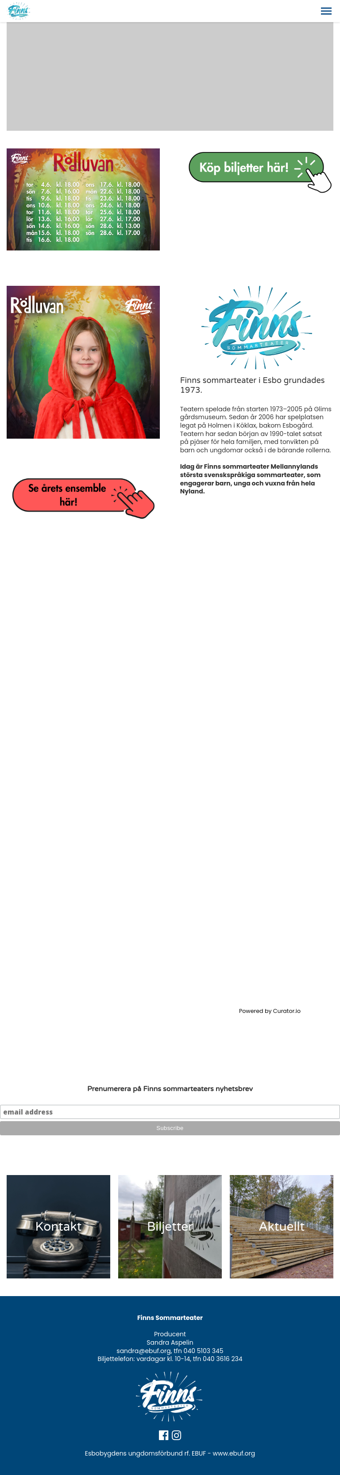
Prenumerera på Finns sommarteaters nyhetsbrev (170, 1088)
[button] (326, 11)
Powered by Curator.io (270, 1011)
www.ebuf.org (234, 1453)
